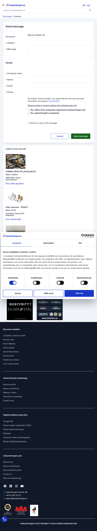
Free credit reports (11, 364)
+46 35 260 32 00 (12, 495)
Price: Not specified (14, 184)
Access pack (8, 356)
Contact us (7, 474)
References (8, 462)
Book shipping (9, 344)
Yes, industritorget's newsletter (44, 113)
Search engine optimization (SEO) (17, 425)
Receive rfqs (8, 339)
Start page (7, 16)
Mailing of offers (10, 392)
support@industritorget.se (15, 498)
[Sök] (90, 10)
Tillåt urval (48, 293)
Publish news (8, 401)
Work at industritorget (12, 478)
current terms (54, 101)
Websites (7, 433)
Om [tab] (80, 243)
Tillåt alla (79, 293)
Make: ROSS (11, 210)
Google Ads (8, 421)
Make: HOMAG (12, 174)
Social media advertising (13, 429)
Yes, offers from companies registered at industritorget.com (58, 110)
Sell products (8, 348)
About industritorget (11, 466)
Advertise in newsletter (12, 396)
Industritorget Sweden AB (15, 492)
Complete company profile (14, 335)
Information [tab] (48, 243)
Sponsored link (9, 384)
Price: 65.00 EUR (13, 219)
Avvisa (18, 293)
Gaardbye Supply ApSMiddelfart (15, 214)
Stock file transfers (11, 352)
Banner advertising (11, 388)
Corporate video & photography (16, 437)
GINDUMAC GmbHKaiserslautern (13, 179)
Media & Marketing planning (14, 441)
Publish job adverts (11, 360)
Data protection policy (12, 470)
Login (86, 5)
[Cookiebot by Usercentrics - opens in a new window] (83, 236)
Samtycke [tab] (16, 243)
